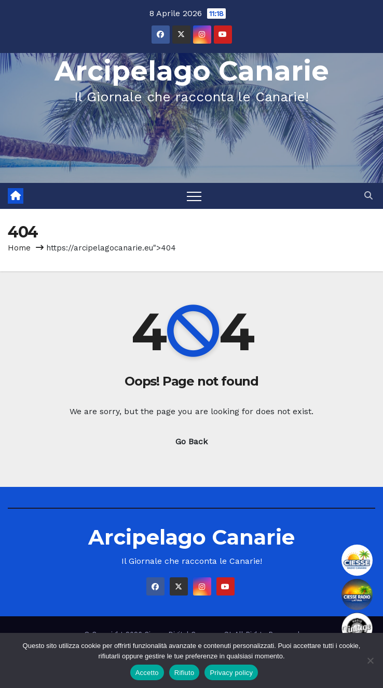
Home (19, 248)
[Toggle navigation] (194, 196)
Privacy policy (231, 673)
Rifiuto (184, 673)
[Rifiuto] (370, 660)
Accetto (147, 673)
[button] (368, 196)
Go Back (191, 441)
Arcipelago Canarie (191, 71)
